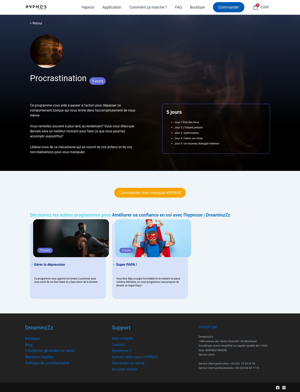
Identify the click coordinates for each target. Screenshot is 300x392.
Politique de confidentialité (47, 363)
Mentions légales (39, 356)
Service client (207, 354)
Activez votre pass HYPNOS (135, 356)
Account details (125, 369)
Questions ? (121, 350)
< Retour (36, 23)
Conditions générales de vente (50, 350)
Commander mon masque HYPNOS (150, 192)
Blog (28, 344)
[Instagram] (284, 387)
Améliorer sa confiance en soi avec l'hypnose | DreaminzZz (172, 215)
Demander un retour (128, 363)
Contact (118, 344)
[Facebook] (278, 387)
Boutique (32, 338)
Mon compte (122, 338)
